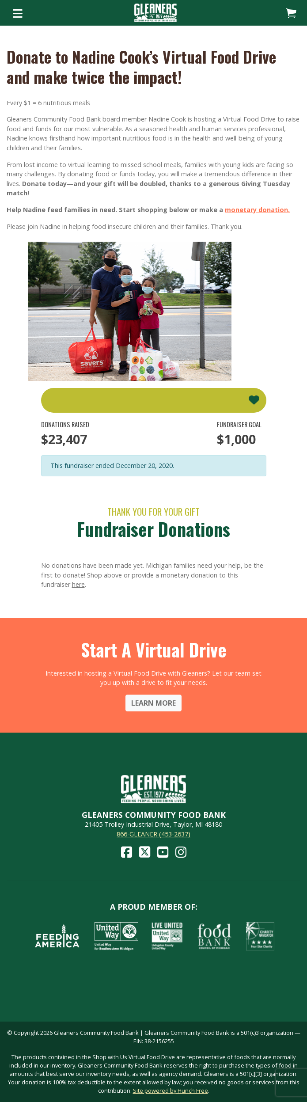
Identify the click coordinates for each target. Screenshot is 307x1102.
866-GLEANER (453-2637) (153, 834)
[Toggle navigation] (17, 12)
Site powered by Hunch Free (170, 1090)
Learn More (153, 703)
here (78, 584)
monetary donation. (257, 209)
